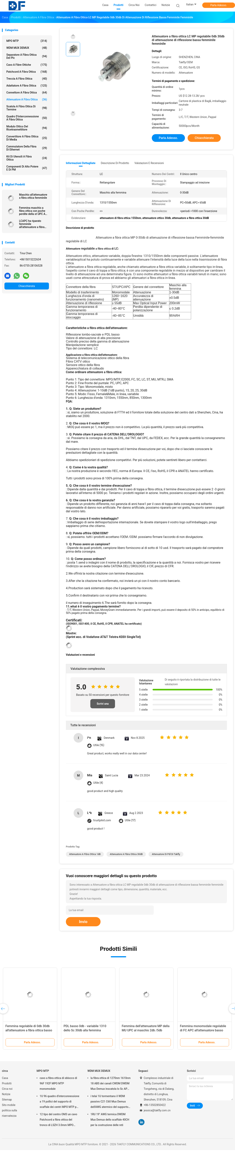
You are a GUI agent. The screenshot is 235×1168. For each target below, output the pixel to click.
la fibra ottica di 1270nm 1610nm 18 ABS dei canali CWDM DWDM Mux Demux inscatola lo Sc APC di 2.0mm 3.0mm (111, 1083)
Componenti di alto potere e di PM (26, 168)
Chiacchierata (26, 286)
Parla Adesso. (218, 5)
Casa (5, 1078)
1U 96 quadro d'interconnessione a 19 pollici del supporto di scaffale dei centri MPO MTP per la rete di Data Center (59, 1102)
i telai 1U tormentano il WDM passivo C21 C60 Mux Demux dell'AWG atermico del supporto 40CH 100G (109, 1102)
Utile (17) (130, 820)
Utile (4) (98, 782)
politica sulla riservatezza (9, 1113)
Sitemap (7, 1099)
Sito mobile (8, 1105)
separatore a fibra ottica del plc (26, 56)
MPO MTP (26, 41)
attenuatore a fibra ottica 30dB (126, 854)
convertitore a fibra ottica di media (26, 138)
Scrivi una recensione (102, 705)
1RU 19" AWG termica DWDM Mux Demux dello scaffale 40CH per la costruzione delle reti (110, 1120)
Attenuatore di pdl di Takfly (166, 854)
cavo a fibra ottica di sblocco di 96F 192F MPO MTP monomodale (58, 1083)
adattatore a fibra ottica (26, 86)
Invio (83, 921)
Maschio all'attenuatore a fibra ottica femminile (33, 196)
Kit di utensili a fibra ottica (26, 158)
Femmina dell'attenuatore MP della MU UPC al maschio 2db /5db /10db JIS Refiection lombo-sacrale (146, 1030)
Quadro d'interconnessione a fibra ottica (26, 118)
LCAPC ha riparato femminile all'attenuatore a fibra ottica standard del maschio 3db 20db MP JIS (32, 224)
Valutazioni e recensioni (149, 163)
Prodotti (7, 1083)
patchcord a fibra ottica (26, 72)
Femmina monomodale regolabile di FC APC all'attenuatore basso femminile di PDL (203, 1030)
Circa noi (7, 1088)
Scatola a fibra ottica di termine (26, 108)
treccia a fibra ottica (26, 79)
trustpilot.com (102, 820)
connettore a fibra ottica (26, 92)
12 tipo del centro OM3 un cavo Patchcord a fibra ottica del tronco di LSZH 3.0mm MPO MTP (58, 1120)
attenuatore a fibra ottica (26, 99)
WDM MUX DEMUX (26, 48)
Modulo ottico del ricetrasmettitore (26, 128)
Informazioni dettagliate (80, 163)
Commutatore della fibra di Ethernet (26, 148)
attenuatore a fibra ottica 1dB (85, 854)
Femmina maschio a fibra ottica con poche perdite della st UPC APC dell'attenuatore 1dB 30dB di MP (34, 210)
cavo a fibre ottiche (26, 65)
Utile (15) (98, 745)
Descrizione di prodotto (115, 163)
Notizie (6, 1094)
